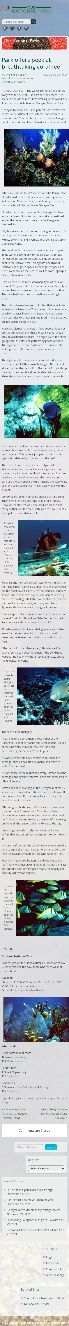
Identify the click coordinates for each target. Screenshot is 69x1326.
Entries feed (53, 1263)
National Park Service (36, 1304)
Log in (49, 1257)
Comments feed (55, 1269)
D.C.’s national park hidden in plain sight (30, 1190)
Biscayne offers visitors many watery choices (33, 1210)
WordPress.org (55, 1275)
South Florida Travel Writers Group (44, 1298)
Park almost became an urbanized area (30, 1199)
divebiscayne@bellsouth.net (26, 990)
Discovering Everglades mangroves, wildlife (32, 1220)
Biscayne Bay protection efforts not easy (54, 1113)
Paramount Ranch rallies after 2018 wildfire (32, 1230)
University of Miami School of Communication (38, 1322)
